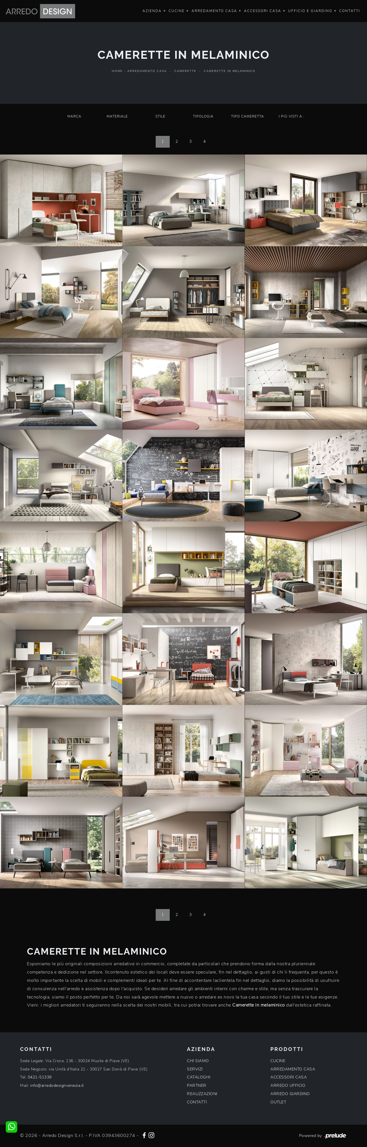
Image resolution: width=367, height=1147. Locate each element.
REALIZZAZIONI (202, 1094)
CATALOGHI (198, 1077)
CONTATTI (197, 1102)
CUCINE (277, 1061)
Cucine (177, 11)
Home (117, 71)
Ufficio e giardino (310, 11)
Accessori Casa (262, 11)
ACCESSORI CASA (288, 1077)
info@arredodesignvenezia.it (57, 1085)
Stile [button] (160, 116)
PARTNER (196, 1085)
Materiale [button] (117, 116)
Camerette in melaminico (229, 71)
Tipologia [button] (203, 116)
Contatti (349, 11)
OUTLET (278, 1102)
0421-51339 (40, 1077)
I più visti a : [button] (291, 116)
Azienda (152, 11)
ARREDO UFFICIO (287, 1085)
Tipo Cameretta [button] (247, 116)
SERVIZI (195, 1069)
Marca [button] (74, 116)
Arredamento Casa (214, 11)
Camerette (185, 71)
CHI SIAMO (198, 1061)
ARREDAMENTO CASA (292, 1069)
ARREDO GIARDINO (290, 1094)
